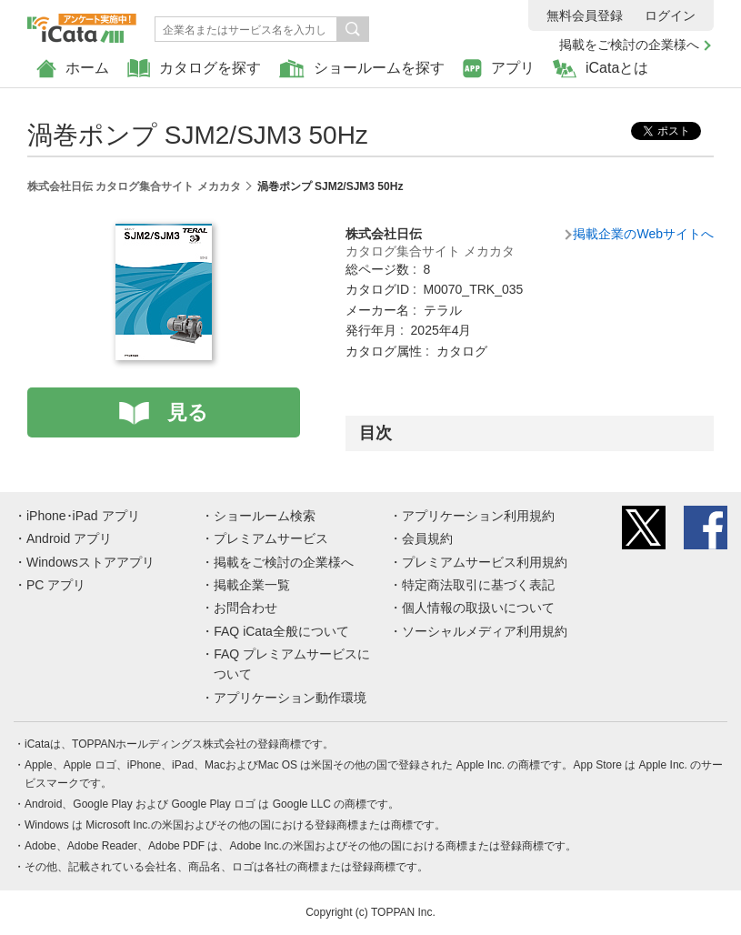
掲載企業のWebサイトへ (643, 233)
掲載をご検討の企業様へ (629, 44)
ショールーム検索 (264, 515)
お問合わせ (245, 607)
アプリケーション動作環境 (290, 697)
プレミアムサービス (271, 538)
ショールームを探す (362, 68)
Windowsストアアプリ (90, 562)
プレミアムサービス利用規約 (484, 562)
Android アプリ (69, 538)
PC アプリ (55, 585)
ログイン (670, 15)
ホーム (72, 68)
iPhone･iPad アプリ (83, 515)
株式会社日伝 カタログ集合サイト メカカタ (134, 186)
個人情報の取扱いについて (478, 607)
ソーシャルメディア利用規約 (484, 631)
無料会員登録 (584, 15)
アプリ (499, 68)
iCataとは (600, 68)
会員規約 (427, 538)
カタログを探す (194, 68)
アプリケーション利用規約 (478, 515)
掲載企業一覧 (252, 585)
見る (187, 412)
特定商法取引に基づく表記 (478, 585)
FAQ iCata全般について (281, 631)
